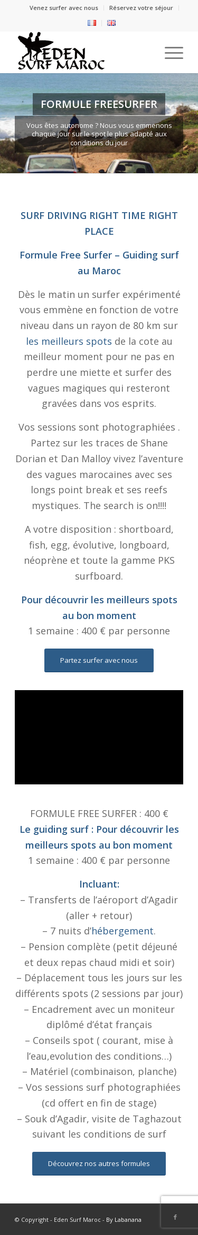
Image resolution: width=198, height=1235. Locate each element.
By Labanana (124, 1219)
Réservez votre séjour (141, 8)
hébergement (122, 930)
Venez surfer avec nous (64, 8)
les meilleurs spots (69, 341)
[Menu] (168, 52)
